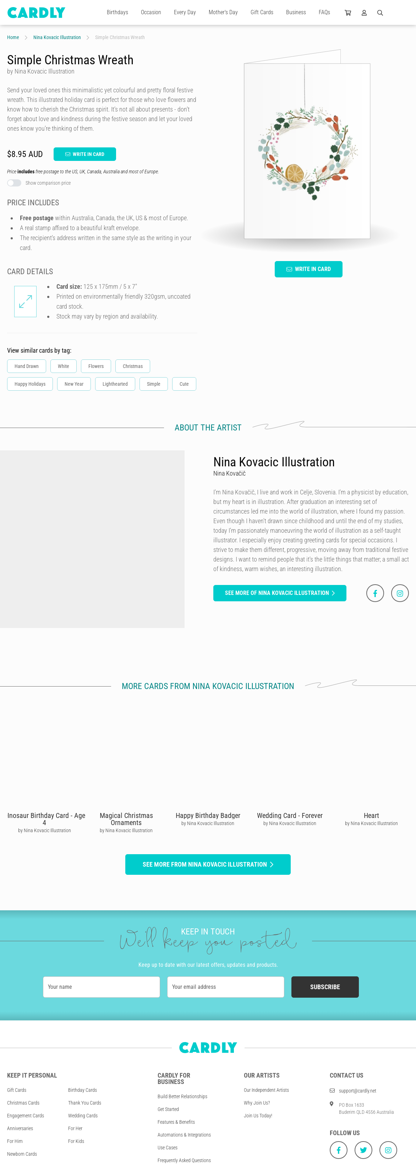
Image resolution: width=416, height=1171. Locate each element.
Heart (371, 815)
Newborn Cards (22, 1154)
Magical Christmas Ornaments (126, 819)
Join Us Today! (258, 1115)
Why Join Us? (257, 1103)
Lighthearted (115, 384)
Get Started (168, 1109)
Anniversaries (20, 1128)
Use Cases (167, 1147)
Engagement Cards (25, 1115)
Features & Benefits (176, 1122)
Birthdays (117, 12)
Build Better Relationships (182, 1096)
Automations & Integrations (184, 1135)
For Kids (76, 1141)
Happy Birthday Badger (208, 815)
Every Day (185, 12)
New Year (74, 384)
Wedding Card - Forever (290, 815)
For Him (15, 1141)
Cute (184, 384)
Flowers (96, 366)
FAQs (324, 12)
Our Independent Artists (266, 1090)
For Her (75, 1128)
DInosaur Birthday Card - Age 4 (44, 819)
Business (296, 12)
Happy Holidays (30, 384)
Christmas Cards (23, 1103)
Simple (153, 384)
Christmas (133, 366)
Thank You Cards (84, 1103)
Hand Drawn (27, 366)
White (63, 366)
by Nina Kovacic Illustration (44, 830)
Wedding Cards (83, 1115)
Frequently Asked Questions (184, 1160)
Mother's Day (223, 12)
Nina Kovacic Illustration (57, 37)
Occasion (151, 12)
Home (13, 37)
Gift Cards (262, 12)
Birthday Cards (82, 1090)
